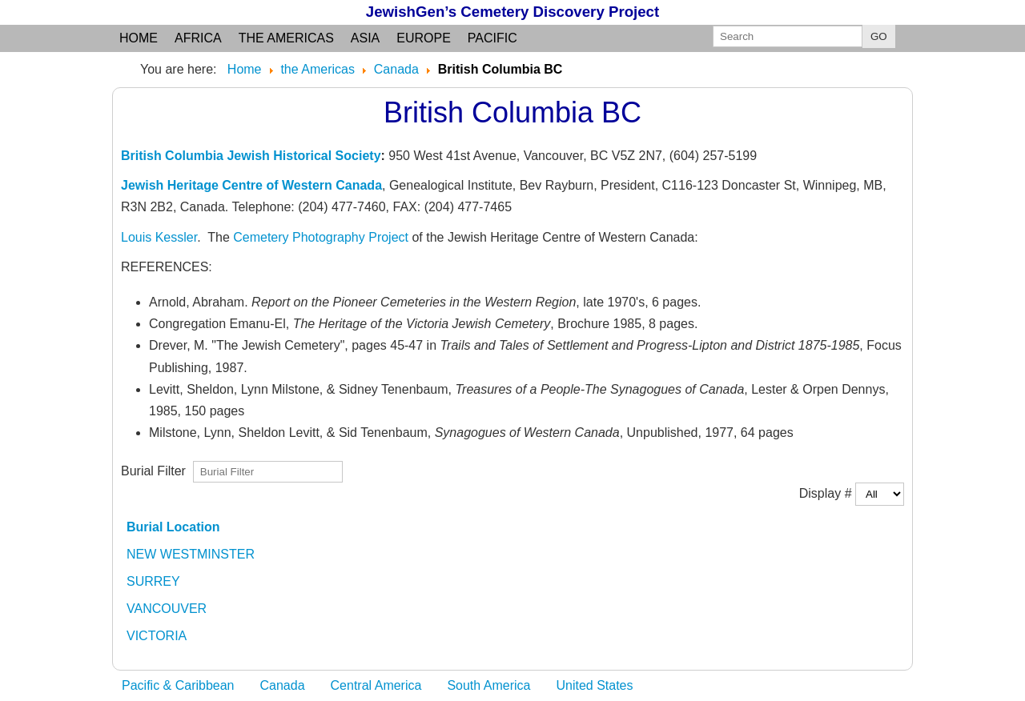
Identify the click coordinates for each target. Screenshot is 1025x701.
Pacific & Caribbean (178, 685)
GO (878, 36)
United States (594, 685)
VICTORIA (157, 636)
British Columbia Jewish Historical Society (251, 155)
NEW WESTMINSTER (191, 554)
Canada (282, 685)
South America (488, 685)
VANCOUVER (167, 608)
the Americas (286, 38)
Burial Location (173, 527)
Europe (423, 38)
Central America (376, 685)
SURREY (153, 581)
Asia (365, 38)
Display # (827, 493)
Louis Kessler (159, 237)
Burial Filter (157, 471)
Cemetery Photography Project (320, 237)
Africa (198, 38)
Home (138, 38)
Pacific (492, 38)
